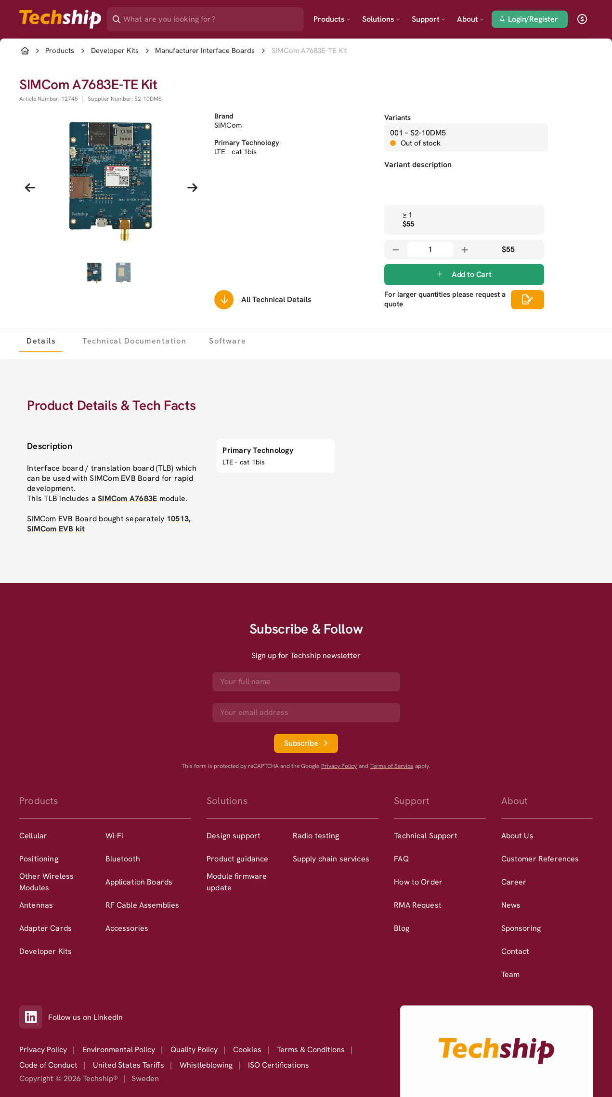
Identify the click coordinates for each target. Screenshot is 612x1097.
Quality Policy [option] (194, 1049)
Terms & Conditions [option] (311, 1049)
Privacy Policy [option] (43, 1049)
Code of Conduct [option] (48, 1065)
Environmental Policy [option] (118, 1049)
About (470, 19)
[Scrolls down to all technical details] (224, 299)
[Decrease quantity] (396, 249)
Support (428, 19)
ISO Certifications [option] (278, 1065)
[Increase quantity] (464, 249)
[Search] (212, 16)
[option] (62, 836)
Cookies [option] (247, 1049)
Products (332, 19)
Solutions (381, 19)
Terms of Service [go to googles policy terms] (391, 766)
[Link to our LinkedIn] (33, 1017)
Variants (397, 117)
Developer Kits (115, 50)
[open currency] (582, 19)
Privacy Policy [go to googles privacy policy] (339, 766)
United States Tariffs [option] (128, 1065)
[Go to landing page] (60, 19)
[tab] (41, 340)
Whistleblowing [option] (206, 1065)
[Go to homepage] (496, 1051)
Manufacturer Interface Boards (205, 50)
